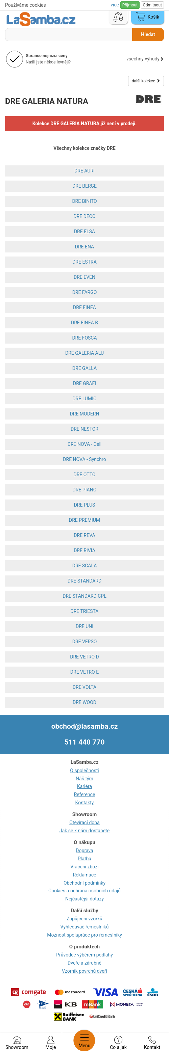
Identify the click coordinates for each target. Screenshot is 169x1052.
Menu (84, 1040)
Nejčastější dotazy (84, 898)
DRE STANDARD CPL (84, 596)
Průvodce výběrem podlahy (84, 954)
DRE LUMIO (84, 398)
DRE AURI (84, 170)
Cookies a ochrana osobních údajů (84, 890)
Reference (84, 794)
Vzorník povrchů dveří (84, 971)
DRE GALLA (84, 368)
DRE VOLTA (84, 687)
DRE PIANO (85, 489)
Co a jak (118, 1043)
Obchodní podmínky (84, 883)
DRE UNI (84, 626)
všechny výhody (145, 58)
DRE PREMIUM (84, 520)
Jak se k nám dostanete (84, 830)
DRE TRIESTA (85, 611)
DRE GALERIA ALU (84, 353)
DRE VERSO (84, 641)
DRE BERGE (84, 186)
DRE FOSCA (84, 338)
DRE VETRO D (84, 656)
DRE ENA (84, 246)
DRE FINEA (84, 307)
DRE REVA (84, 535)
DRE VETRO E (84, 672)
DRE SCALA (84, 565)
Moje (51, 1043)
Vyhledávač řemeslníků (85, 926)
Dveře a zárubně (84, 963)
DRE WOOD (84, 702)
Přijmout (130, 5)
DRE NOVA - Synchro (84, 459)
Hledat (148, 34)
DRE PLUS (84, 505)
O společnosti (84, 770)
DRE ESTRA (84, 262)
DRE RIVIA (84, 550)
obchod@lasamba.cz (84, 726)
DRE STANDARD (84, 581)
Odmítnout (152, 5)
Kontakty (84, 802)
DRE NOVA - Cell (84, 444)
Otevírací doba (84, 822)
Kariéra (84, 786)
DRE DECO (84, 216)
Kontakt (152, 1043)
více (115, 4)
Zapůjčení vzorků (84, 918)
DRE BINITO (84, 201)
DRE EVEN (84, 277)
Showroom (16, 1043)
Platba (84, 858)
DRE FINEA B (84, 322)
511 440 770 (85, 742)
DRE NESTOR (84, 429)
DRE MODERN (84, 413)
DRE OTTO (85, 474)
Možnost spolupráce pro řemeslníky (84, 935)
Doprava (84, 850)
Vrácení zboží (84, 866)
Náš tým (84, 778)
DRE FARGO (84, 292)
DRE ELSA (84, 231)
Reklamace (84, 875)
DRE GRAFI (84, 383)
